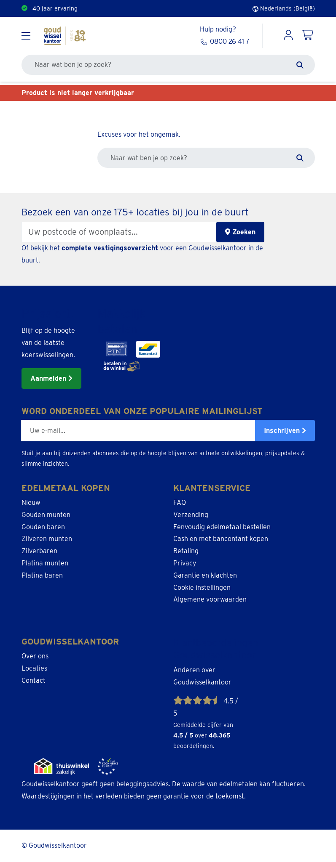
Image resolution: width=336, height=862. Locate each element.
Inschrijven (285, 431)
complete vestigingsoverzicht (110, 248)
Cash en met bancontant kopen (220, 539)
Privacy (184, 563)
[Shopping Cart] (308, 35)
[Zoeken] (300, 65)
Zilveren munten (47, 539)
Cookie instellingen (202, 587)
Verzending (190, 515)
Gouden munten (46, 515)
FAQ (179, 503)
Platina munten (45, 563)
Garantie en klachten (205, 575)
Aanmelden (51, 378)
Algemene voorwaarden (210, 599)
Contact (34, 680)
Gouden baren (43, 527)
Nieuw (31, 503)
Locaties (34, 668)
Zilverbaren (39, 551)
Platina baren (42, 575)
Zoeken (240, 232)
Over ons (35, 656)
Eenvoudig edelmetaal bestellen (222, 527)
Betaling (186, 551)
